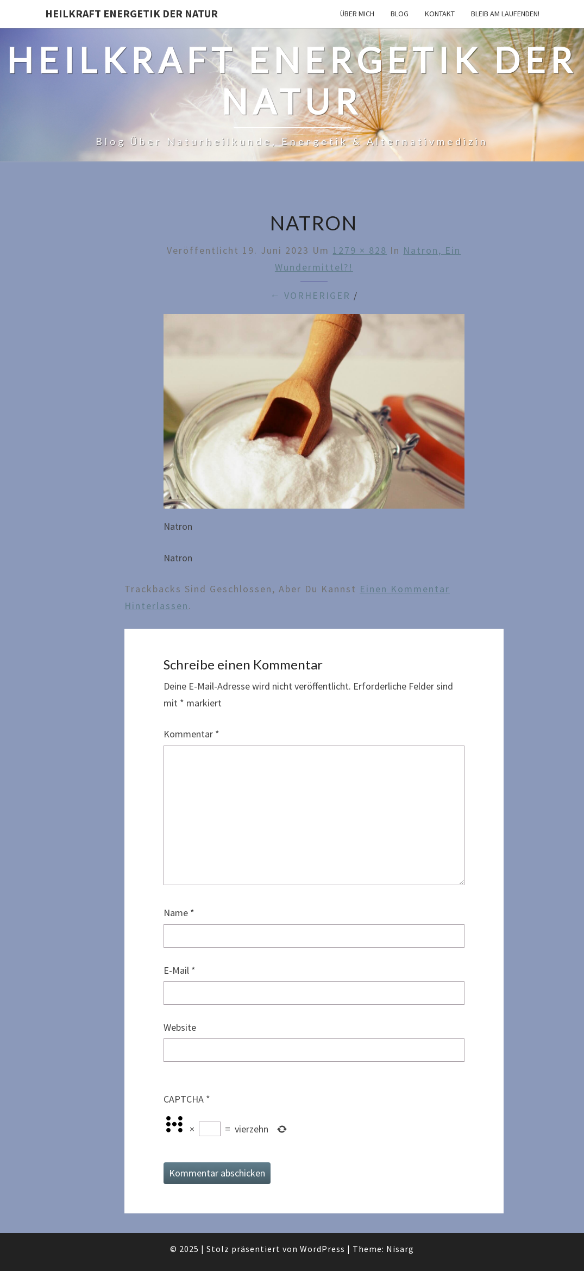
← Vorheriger (310, 295)
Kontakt (440, 13)
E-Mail (180, 970)
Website (180, 1027)
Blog (400, 13)
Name (179, 912)
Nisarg (400, 1248)
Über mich (357, 13)
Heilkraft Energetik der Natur (131, 13)
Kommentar (191, 734)
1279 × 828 (359, 250)
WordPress (322, 1248)
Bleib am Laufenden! (505, 13)
